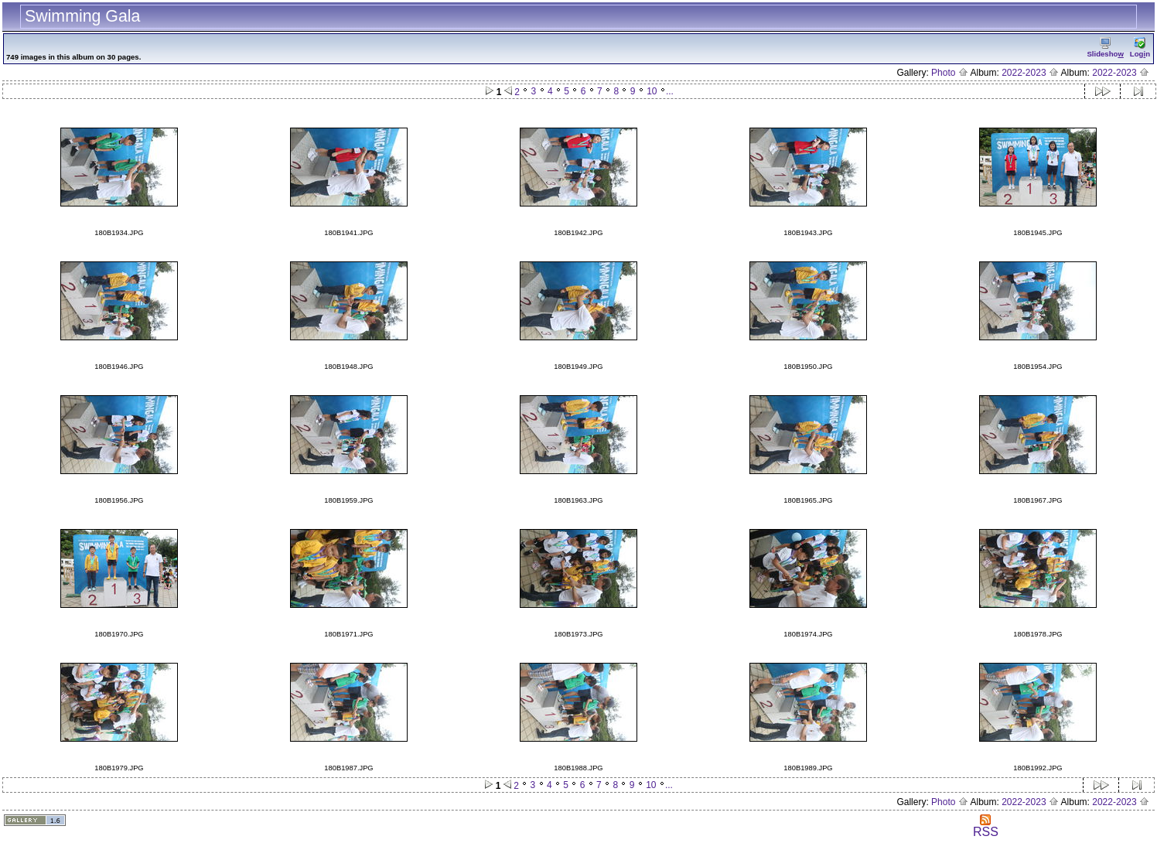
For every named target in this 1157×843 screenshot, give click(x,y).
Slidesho (1105, 47)
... (670, 91)
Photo (949, 72)
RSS (985, 826)
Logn (1140, 47)
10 (652, 91)
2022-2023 (1030, 72)
